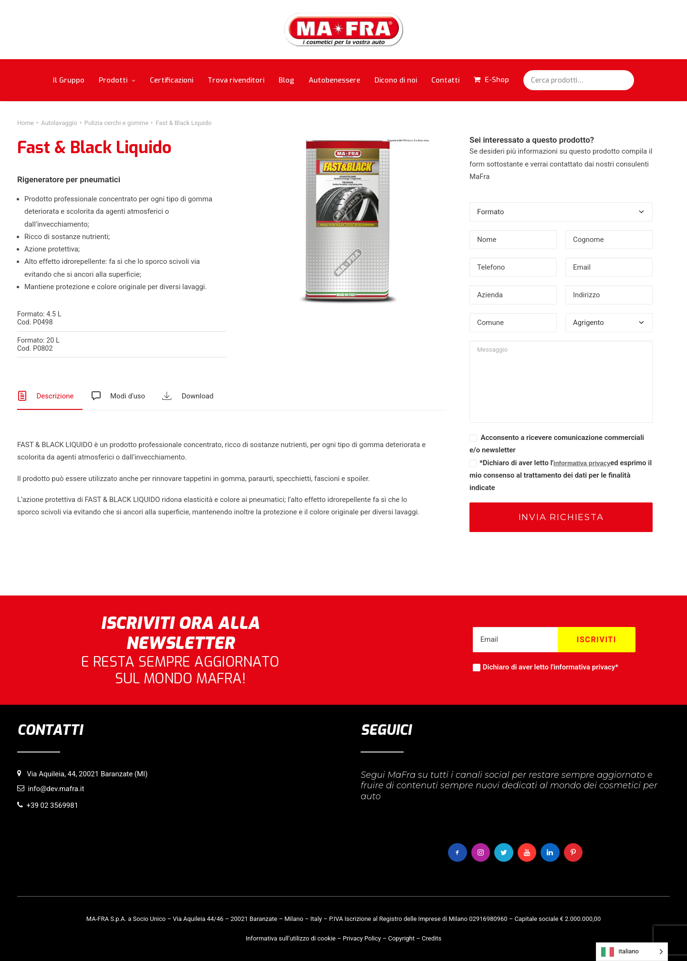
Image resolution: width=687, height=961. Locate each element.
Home (25, 122)
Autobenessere (334, 80)
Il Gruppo (68, 80)
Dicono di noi (396, 80)
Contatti (445, 80)
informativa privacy (581, 463)
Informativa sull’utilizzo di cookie (291, 937)
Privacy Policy (362, 937)
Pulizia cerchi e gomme (116, 122)
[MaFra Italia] (344, 29)
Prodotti (117, 80)
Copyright (401, 937)
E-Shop (497, 79)
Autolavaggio (59, 122)
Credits (431, 937)
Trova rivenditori (236, 80)
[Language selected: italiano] (632, 951)
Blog (286, 80)
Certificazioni (171, 80)
